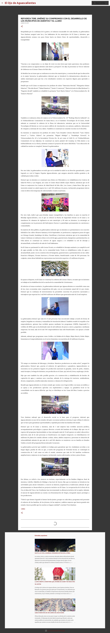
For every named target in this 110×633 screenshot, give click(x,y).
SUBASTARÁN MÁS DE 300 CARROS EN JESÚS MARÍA (49, 612)
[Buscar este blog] (100, 3)
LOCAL (23, 508)
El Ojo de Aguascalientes (20, 2)
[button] (22, 26)
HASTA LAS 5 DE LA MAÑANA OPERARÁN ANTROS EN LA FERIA (52, 553)
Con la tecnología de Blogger (55, 630)
